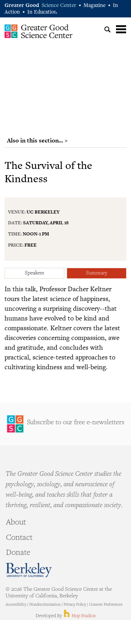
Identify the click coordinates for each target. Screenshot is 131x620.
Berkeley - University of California (29, 570)
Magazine (94, 6)
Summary (96, 273)
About (16, 523)
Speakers (34, 273)
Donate (18, 553)
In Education (42, 12)
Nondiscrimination (44, 605)
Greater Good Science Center (39, 31)
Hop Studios (79, 616)
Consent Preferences (106, 605)
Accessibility (16, 605)
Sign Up (65, 423)
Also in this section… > (37, 140)
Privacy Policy (75, 605)
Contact (19, 538)
